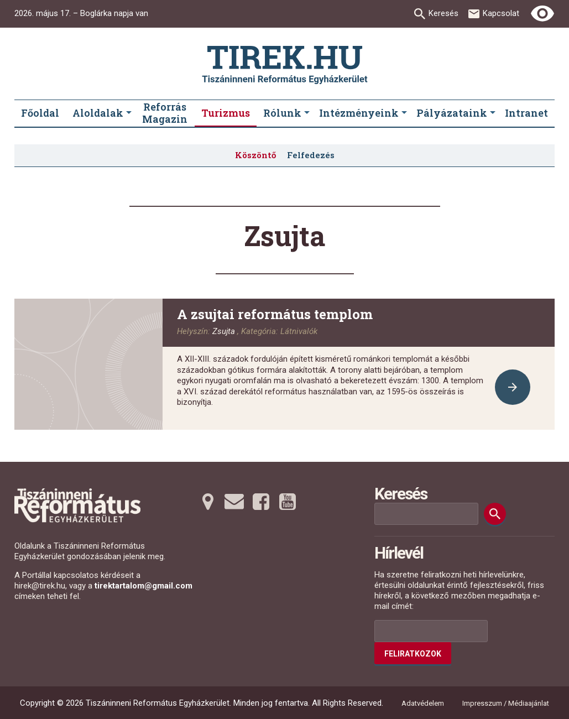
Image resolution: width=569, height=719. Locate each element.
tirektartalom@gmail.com (143, 586)
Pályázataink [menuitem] (451, 112)
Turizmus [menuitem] (225, 112)
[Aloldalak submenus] (128, 113)
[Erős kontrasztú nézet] (542, 14)
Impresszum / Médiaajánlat (505, 703)
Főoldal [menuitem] (40, 112)
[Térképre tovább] (208, 501)
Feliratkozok (412, 653)
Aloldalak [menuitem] (97, 112)
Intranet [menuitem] (526, 112)
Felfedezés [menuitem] (311, 154)
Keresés (443, 13)
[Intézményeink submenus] (404, 113)
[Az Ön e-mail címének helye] (431, 631)
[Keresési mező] (426, 514)
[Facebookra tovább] (261, 501)
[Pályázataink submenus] (492, 113)
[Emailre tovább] (234, 501)
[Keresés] (495, 514)
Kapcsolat (501, 13)
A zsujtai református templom (275, 314)
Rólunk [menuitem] (282, 112)
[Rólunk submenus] (306, 113)
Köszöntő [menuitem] (255, 154)
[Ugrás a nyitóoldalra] (285, 64)
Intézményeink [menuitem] (359, 112)
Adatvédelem (422, 703)
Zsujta (223, 331)
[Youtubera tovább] (287, 501)
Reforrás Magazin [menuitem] (164, 113)
